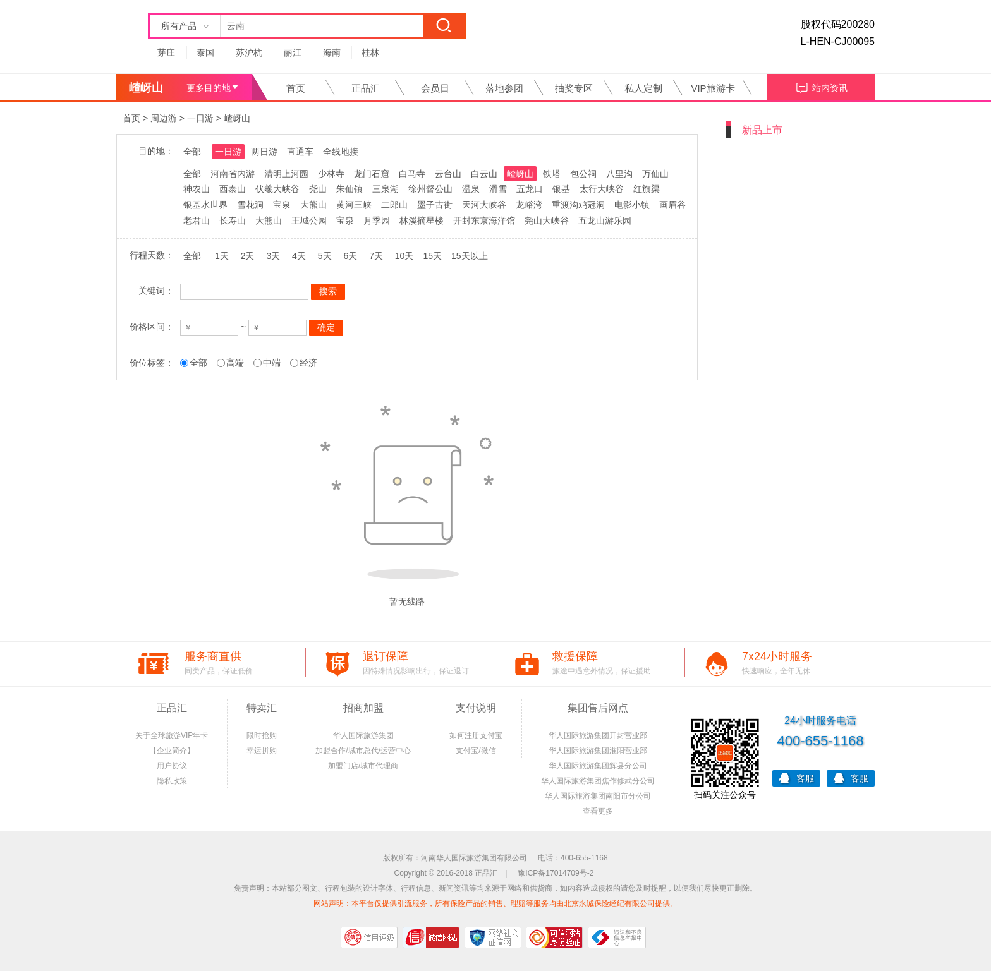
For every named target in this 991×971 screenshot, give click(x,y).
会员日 (435, 88)
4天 (299, 256)
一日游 (200, 118)
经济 (308, 363)
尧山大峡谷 (547, 220)
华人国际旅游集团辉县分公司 (598, 765)
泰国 (205, 52)
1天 (222, 256)
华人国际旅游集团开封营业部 (598, 735)
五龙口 (529, 189)
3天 (273, 256)
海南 (332, 52)
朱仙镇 (349, 189)
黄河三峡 (354, 205)
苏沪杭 (249, 52)
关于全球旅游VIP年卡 (171, 735)
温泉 (471, 189)
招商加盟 (363, 708)
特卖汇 (261, 708)
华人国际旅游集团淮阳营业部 (598, 750)
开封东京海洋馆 (484, 220)
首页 (295, 88)
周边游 (163, 118)
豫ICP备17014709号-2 (555, 873)
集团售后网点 (598, 708)
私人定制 (643, 88)
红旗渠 (646, 189)
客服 (796, 777)
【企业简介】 (172, 750)
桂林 (370, 52)
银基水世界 (205, 205)
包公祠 (583, 174)
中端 (272, 363)
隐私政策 (172, 780)
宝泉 (282, 205)
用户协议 (172, 765)
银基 (561, 189)
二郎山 (394, 205)
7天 (376, 256)
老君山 (196, 220)
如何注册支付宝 (475, 735)
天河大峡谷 (484, 205)
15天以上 (469, 256)
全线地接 (340, 152)
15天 (432, 256)
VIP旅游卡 (712, 88)
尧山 (318, 189)
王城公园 (309, 220)
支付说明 (476, 708)
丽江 (292, 52)
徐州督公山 (430, 189)
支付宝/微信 (475, 750)
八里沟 (619, 174)
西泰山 (232, 189)
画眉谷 (672, 205)
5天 (325, 256)
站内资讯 (821, 86)
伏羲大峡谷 (277, 189)
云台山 (448, 174)
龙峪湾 (529, 205)
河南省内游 (232, 174)
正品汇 (365, 88)
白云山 (484, 174)
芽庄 (166, 52)
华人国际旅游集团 (363, 735)
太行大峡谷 (602, 189)
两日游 (264, 152)
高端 (235, 363)
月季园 (376, 220)
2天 (248, 256)
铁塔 (552, 174)
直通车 (300, 152)
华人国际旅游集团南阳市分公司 (598, 796)
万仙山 (655, 174)
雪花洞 (250, 205)
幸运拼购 (261, 750)
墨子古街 (435, 205)
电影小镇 (632, 205)
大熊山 (313, 205)
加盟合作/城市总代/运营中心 (363, 750)
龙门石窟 (371, 174)
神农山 (196, 189)
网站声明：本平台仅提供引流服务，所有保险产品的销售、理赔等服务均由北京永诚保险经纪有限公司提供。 (495, 903)
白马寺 (412, 174)
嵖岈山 (237, 118)
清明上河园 (286, 174)
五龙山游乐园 (604, 220)
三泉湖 (385, 189)
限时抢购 (261, 735)
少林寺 (331, 174)
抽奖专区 (574, 88)
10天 (404, 256)
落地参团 (504, 88)
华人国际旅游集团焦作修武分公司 (598, 780)
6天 (350, 256)
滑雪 (498, 189)
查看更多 (598, 811)
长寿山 (232, 220)
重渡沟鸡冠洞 (578, 205)
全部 (192, 152)
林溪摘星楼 (421, 220)
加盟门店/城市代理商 (363, 765)
